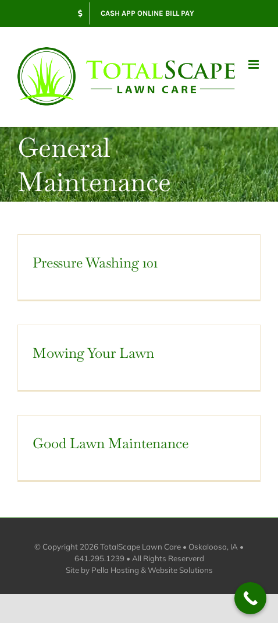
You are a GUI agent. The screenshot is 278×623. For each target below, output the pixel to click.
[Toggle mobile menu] (254, 64)
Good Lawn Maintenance (110, 443)
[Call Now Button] (250, 598)
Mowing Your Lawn (93, 353)
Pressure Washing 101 (95, 263)
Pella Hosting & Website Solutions (152, 570)
